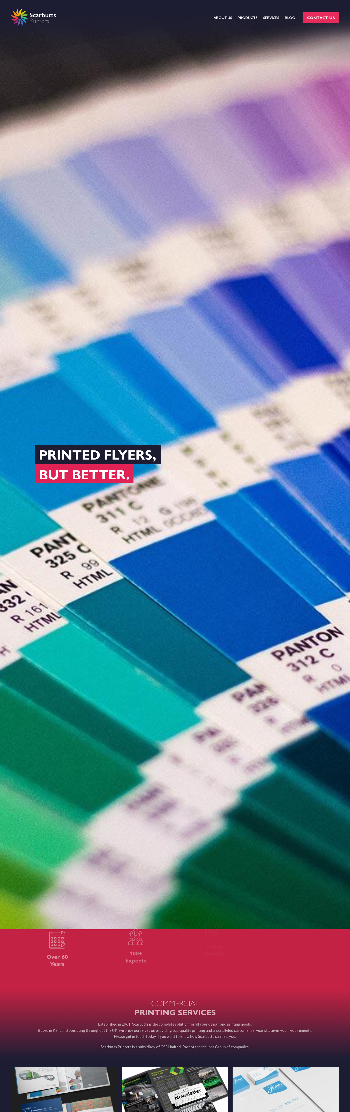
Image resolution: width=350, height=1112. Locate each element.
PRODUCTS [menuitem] (248, 17)
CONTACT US (321, 17)
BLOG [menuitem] (290, 17)
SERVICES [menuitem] (271, 17)
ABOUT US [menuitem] (223, 17)
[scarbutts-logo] (33, 17)
